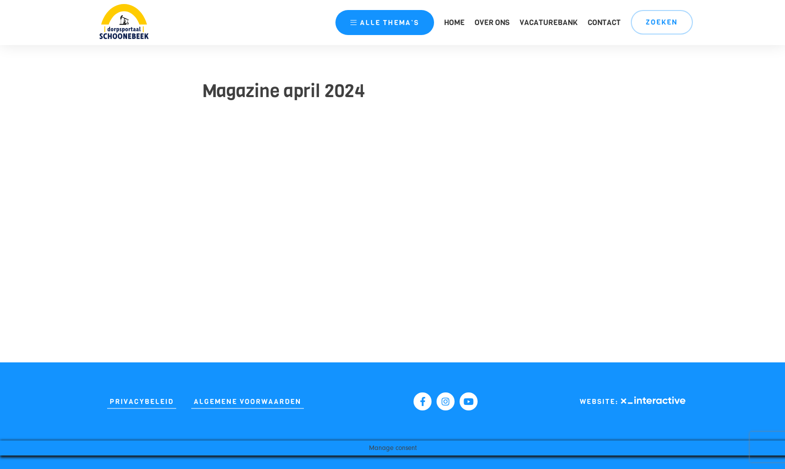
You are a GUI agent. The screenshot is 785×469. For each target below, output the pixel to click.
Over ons (492, 23)
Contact (604, 23)
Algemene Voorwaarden (247, 401)
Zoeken (662, 22)
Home (454, 23)
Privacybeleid (142, 401)
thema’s (384, 23)
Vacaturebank (549, 23)
